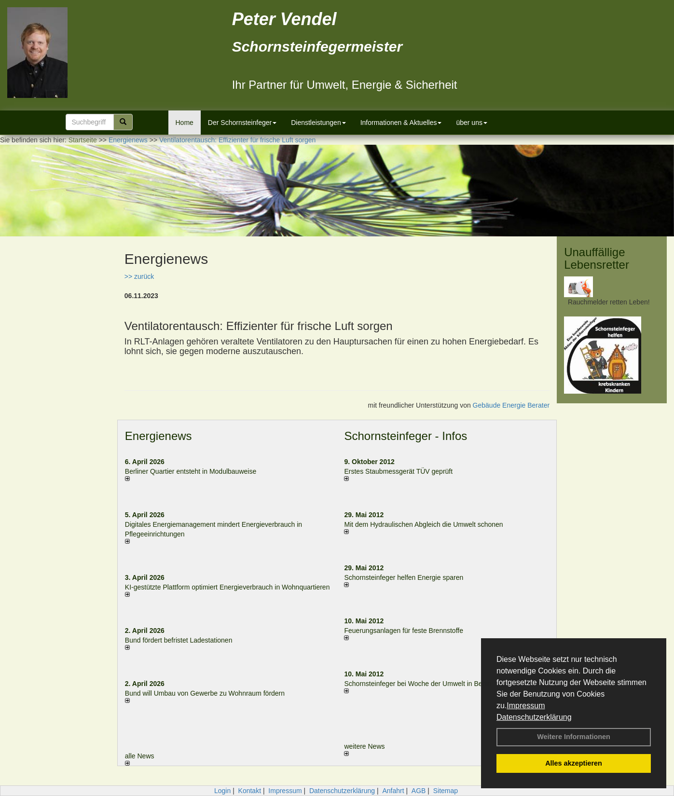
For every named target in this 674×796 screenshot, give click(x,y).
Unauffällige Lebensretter (596, 258)
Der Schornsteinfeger (242, 122)
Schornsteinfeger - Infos (405, 435)
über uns (471, 122)
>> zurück (139, 276)
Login (222, 791)
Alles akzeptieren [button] (573, 763)
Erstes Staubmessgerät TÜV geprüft (398, 471)
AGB (419, 791)
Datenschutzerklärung (534, 717)
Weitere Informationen (573, 737)
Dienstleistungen (318, 122)
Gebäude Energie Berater (511, 405)
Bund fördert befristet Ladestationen (179, 640)
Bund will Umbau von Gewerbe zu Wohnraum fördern (205, 693)
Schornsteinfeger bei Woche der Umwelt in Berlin (417, 683)
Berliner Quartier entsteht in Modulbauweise (190, 471)
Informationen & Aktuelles (401, 122)
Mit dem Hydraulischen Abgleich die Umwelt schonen (423, 524)
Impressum (526, 705)
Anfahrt (393, 791)
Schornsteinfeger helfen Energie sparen (403, 577)
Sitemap (445, 791)
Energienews (158, 435)
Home (184, 122)
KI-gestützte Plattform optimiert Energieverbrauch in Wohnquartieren (227, 587)
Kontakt (249, 791)
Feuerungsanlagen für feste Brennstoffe (403, 630)
